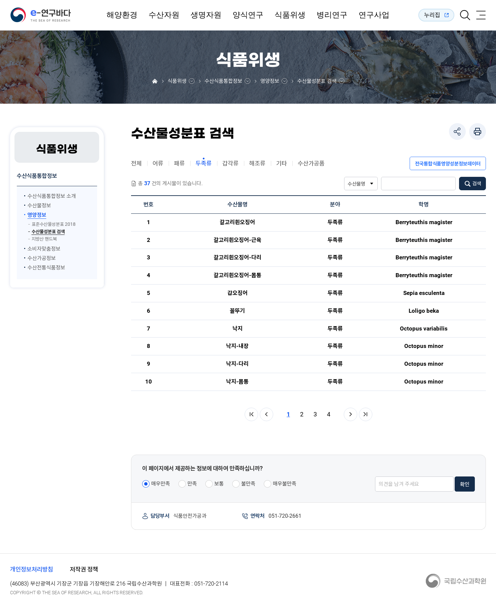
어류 (158, 163)
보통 (219, 483)
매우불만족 (284, 483)
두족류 (204, 163)
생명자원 (206, 15)
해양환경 (122, 15)
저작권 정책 (84, 569)
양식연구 (248, 15)
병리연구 (332, 15)
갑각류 (230, 163)
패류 (179, 163)
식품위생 (290, 15)
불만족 (248, 483)
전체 (136, 163)
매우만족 (160, 483)
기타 (281, 163)
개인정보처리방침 (31, 569)
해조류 (257, 163)
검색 (476, 184)
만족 (192, 483)
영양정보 (269, 81)
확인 (464, 484)
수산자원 (164, 15)
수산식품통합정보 (223, 81)
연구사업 (374, 15)
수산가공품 (311, 163)
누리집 (432, 14)
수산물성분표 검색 (316, 81)
